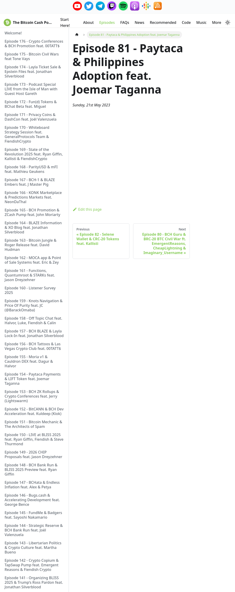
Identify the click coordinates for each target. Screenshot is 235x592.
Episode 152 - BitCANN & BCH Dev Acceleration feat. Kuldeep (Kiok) (34, 411)
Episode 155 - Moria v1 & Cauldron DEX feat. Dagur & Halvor (29, 361)
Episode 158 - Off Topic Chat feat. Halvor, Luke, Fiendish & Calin (33, 320)
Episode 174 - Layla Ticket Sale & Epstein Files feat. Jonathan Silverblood (33, 71)
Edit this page (87, 209)
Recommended (163, 22)
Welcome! (13, 33)
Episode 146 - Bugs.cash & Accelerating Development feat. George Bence (32, 500)
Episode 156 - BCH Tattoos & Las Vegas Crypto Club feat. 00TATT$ (33, 346)
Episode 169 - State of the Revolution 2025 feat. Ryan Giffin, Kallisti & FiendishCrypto (34, 154)
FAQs (124, 22)
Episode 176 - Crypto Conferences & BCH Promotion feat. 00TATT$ (34, 43)
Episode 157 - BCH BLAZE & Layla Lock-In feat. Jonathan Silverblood (34, 333)
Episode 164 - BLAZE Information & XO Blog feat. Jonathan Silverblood (33, 227)
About (88, 22)
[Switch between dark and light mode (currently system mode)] (227, 22)
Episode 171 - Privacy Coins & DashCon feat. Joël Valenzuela (30, 117)
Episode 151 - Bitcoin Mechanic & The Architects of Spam (33, 424)
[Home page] (77, 34)
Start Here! (65, 22)
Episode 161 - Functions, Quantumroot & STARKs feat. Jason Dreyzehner (30, 275)
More (216, 22)
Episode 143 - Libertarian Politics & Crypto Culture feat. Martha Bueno (33, 547)
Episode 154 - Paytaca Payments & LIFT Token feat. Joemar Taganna (33, 379)
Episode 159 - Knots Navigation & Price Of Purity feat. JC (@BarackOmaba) (33, 305)
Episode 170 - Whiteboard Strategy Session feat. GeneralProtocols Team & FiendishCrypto (27, 134)
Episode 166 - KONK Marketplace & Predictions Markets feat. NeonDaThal (33, 197)
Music (201, 22)
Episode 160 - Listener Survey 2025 (30, 290)
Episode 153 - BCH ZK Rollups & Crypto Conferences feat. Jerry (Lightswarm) (32, 396)
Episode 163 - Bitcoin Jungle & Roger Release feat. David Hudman (30, 245)
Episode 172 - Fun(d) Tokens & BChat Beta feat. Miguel (31, 104)
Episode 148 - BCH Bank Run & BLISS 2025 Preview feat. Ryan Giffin (31, 469)
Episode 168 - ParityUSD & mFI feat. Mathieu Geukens (31, 169)
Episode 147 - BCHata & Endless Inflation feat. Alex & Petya (32, 485)
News (139, 22)
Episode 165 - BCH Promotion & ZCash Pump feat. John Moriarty (32, 212)
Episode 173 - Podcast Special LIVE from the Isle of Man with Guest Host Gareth (31, 89)
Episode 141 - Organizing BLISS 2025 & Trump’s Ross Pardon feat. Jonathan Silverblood (34, 582)
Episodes (107, 22)
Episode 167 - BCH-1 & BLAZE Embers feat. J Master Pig (30, 182)
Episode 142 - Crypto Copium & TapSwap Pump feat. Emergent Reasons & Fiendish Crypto (32, 565)
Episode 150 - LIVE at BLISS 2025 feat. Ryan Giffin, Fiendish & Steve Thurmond (34, 439)
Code (186, 22)
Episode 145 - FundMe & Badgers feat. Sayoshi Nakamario (33, 515)
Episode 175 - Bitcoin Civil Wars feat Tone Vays (32, 56)
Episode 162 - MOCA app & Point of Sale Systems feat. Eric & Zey (33, 260)
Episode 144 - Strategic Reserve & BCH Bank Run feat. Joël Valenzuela (34, 530)
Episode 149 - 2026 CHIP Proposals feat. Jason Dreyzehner (33, 454)
